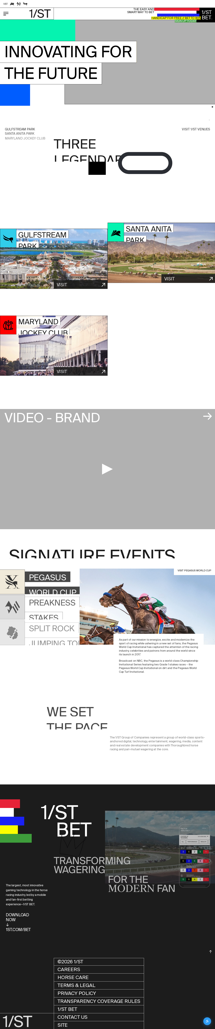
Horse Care (73, 977)
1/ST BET (67, 1009)
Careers (69, 969)
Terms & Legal (76, 985)
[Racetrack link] (5, 3)
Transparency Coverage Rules (99, 1001)
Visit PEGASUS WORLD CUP (194, 570)
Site (63, 1025)
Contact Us (72, 1017)
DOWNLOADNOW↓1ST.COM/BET (18, 922)
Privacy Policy (77, 993)
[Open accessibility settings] (207, 1021)
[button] (140, 64)
